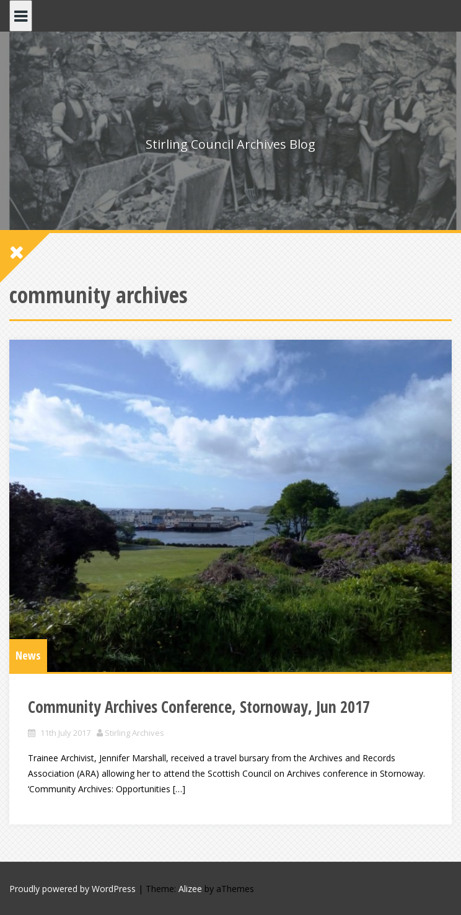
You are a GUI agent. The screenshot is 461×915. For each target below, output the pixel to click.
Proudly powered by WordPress (72, 889)
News (28, 655)
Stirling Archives (134, 732)
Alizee (190, 889)
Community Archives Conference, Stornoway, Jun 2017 (199, 707)
